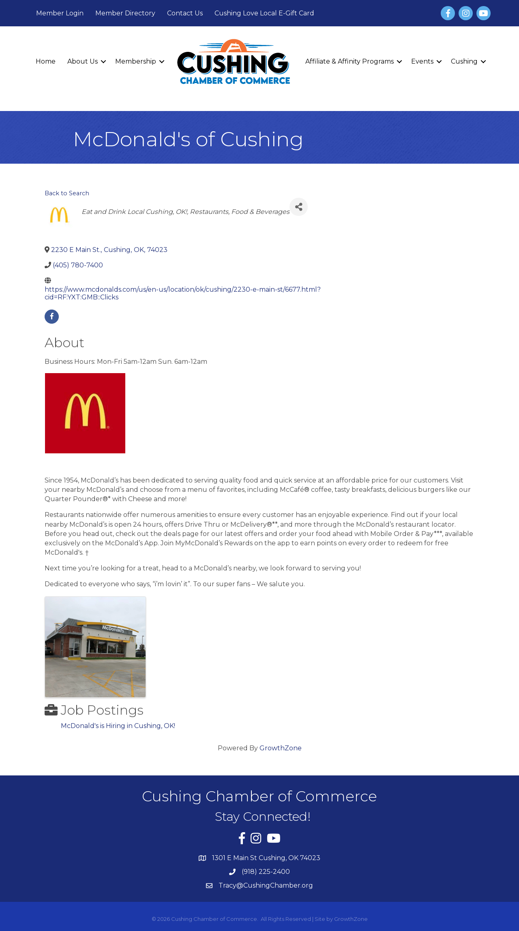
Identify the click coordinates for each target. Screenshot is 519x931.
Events (422, 61)
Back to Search (67, 193)
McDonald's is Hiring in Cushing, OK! (118, 726)
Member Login (60, 13)
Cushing (464, 61)
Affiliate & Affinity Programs (349, 61)
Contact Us (185, 13)
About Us (82, 61)
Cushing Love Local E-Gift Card (264, 13)
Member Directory (125, 13)
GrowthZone (281, 748)
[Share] (299, 207)
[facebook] (52, 317)
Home (46, 61)
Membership (135, 61)
